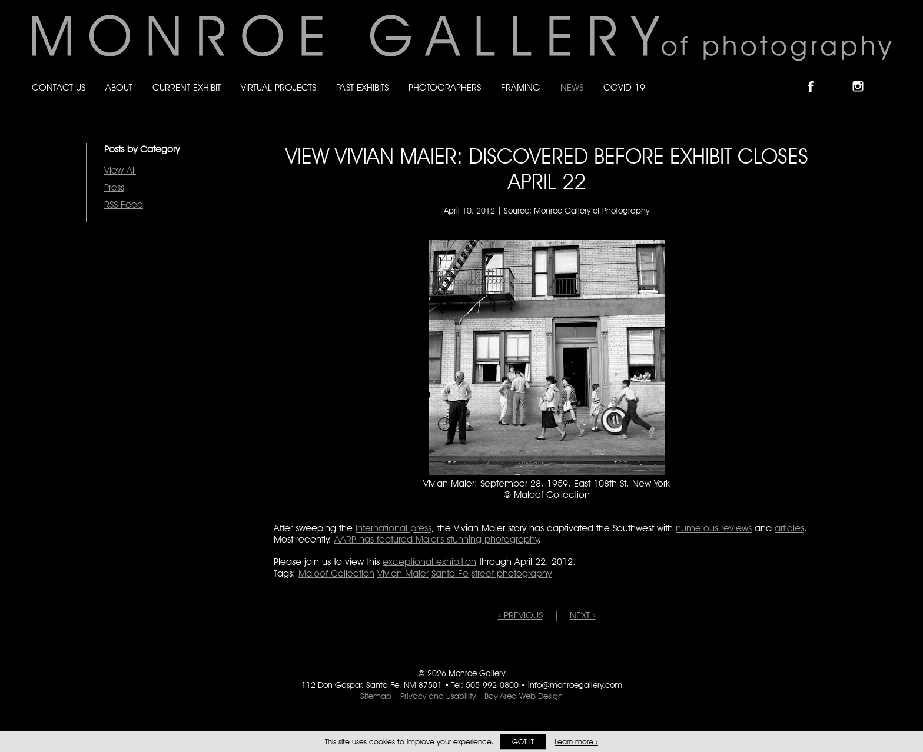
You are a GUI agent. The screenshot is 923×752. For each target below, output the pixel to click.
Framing (520, 87)
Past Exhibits (362, 87)
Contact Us (58, 87)
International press (393, 528)
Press (114, 187)
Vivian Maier (403, 573)
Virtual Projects (278, 87)
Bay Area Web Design (523, 696)
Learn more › (576, 741)
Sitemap (375, 696)
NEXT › (583, 615)
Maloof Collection (336, 573)
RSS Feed (123, 204)
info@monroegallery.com (575, 685)
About (118, 87)
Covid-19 (624, 87)
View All (120, 170)
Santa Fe (450, 573)
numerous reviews (714, 528)
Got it (523, 741)
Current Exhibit (186, 87)
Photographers (445, 87)
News (571, 87)
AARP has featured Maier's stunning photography (436, 539)
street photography (512, 573)
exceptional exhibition (429, 561)
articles (789, 528)
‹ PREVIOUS (520, 615)
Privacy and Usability (438, 696)
